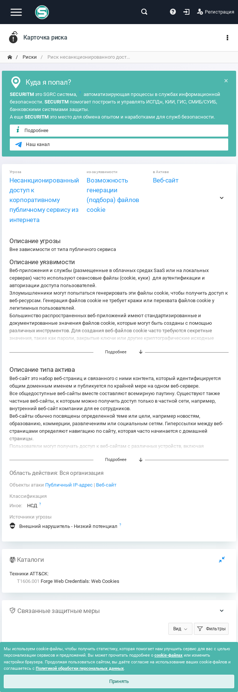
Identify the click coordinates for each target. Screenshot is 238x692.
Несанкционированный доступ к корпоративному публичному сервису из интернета (44, 200)
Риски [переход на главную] (29, 57)
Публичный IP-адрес (69, 485)
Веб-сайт (165, 180)
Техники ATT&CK (28, 573)
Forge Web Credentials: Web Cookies (68, 581)
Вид (177, 628)
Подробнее (31, 130)
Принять (119, 681)
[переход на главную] (10, 57)
